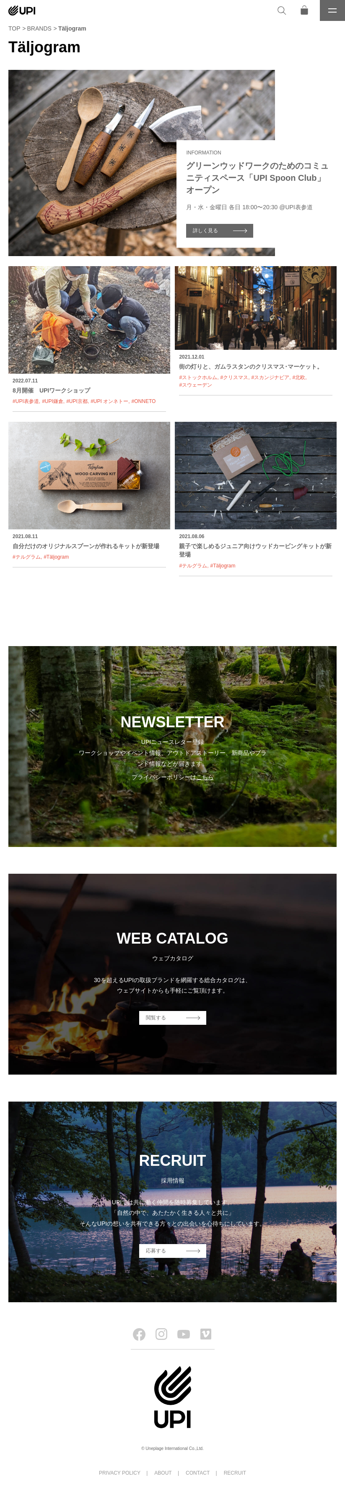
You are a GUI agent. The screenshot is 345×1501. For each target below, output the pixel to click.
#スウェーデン (195, 385)
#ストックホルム (198, 377)
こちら (205, 777)
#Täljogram (56, 557)
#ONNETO (144, 401)
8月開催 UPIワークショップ (51, 390)
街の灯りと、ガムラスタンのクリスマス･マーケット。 (251, 366)
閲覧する (156, 1018)
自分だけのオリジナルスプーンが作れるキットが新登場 (86, 546)
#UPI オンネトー (109, 401)
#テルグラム (27, 557)
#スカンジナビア (271, 377)
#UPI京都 (77, 401)
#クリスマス (234, 377)
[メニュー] (332, 10)
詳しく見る (205, 230)
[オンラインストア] (304, 10)
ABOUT (162, 1473)
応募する (156, 1251)
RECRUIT (235, 1473)
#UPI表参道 (26, 401)
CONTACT (198, 1473)
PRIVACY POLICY (119, 1473)
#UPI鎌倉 (52, 401)
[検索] (281, 10)
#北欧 (299, 377)
